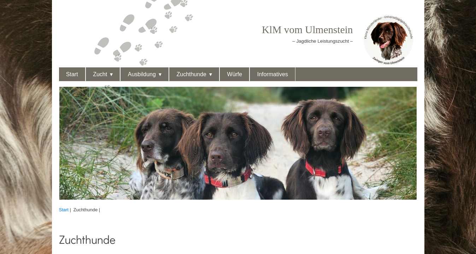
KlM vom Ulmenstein (307, 29)
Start (72, 74)
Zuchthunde (191, 74)
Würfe (234, 74)
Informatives (272, 74)
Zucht (100, 74)
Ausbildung (142, 74)
